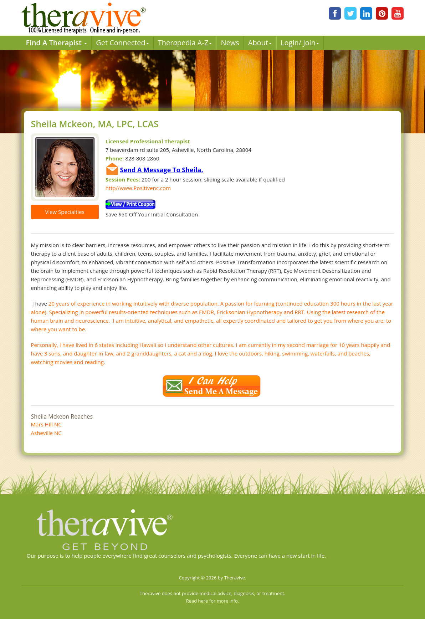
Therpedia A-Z (185, 42)
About (260, 42)
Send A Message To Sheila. (161, 169)
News (230, 42)
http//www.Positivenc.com (138, 187)
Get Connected (122, 42)
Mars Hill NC (46, 424)
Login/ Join (300, 42)
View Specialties (64, 211)
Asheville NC (46, 432)
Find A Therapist (56, 42)
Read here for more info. (212, 601)
